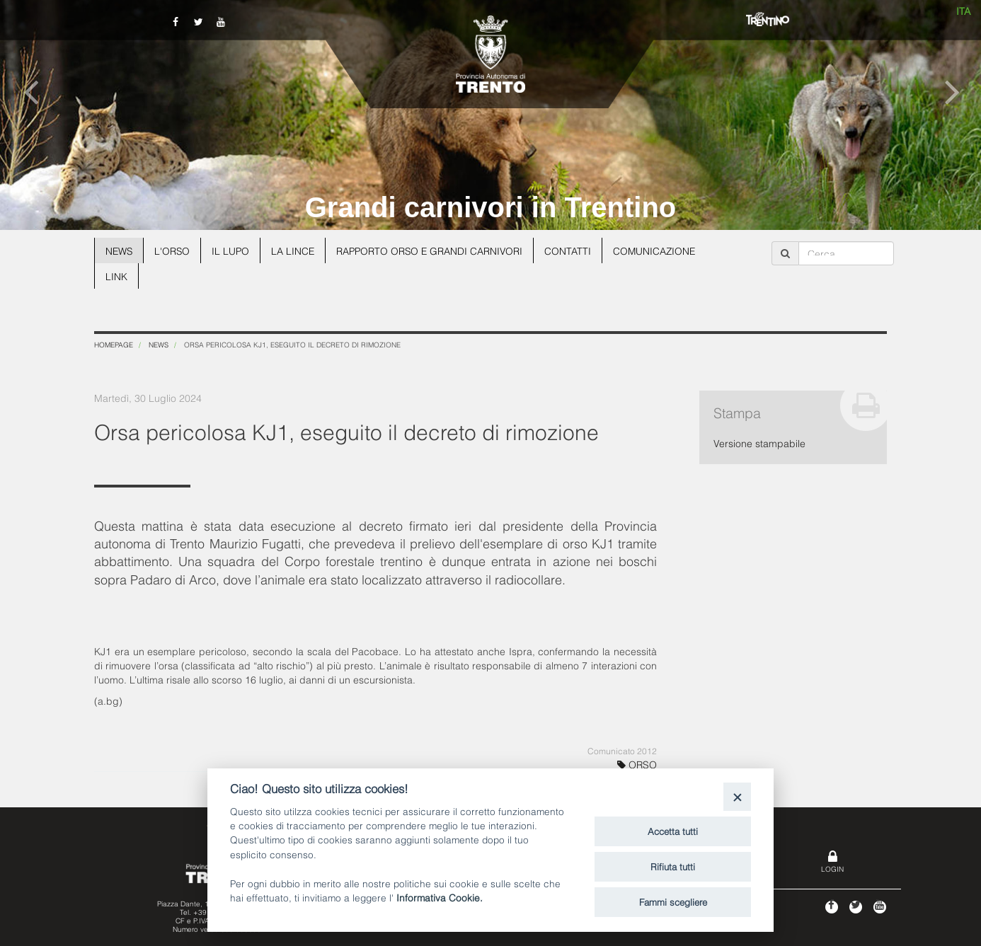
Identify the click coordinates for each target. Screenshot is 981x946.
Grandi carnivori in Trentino (491, 207)
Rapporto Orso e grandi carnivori (434, 250)
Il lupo (233, 250)
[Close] (737, 796)
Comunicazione (662, 250)
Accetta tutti (673, 831)
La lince (296, 250)
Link (116, 275)
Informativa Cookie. (439, 896)
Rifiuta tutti (672, 866)
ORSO (637, 763)
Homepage (113, 344)
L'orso (174, 250)
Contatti (574, 250)
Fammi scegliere (673, 901)
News (119, 250)
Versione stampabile (759, 442)
